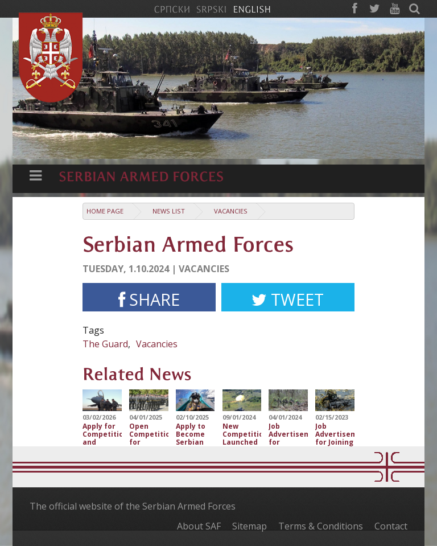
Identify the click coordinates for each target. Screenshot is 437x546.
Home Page (104, 211)
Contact (390, 526)
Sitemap (249, 526)
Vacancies (231, 211)
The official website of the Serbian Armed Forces (133, 506)
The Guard (105, 344)
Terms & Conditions (320, 526)
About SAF (199, 526)
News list (168, 211)
